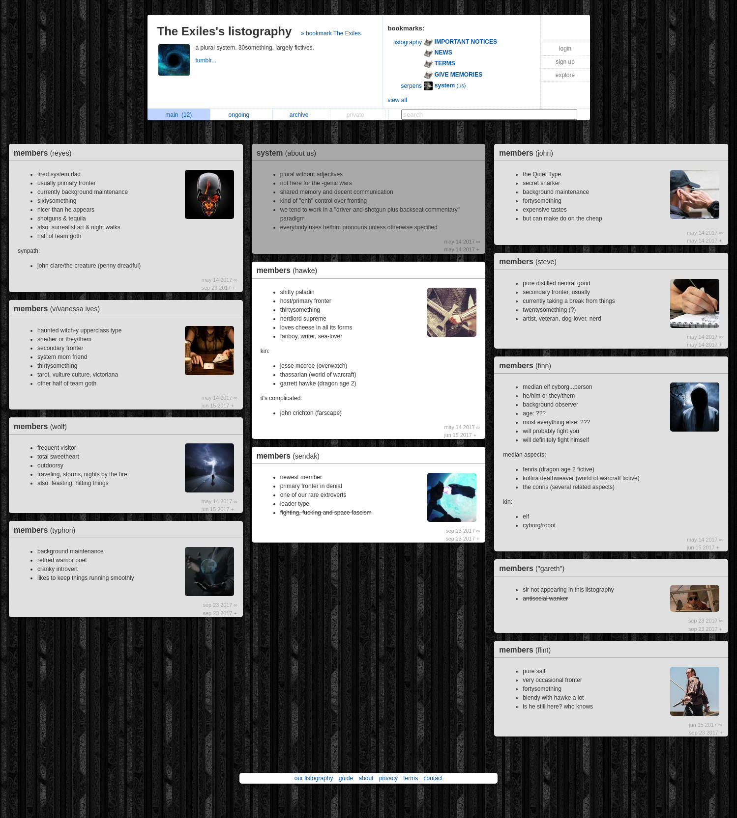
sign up (565, 61)
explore (565, 75)
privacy (388, 778)
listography (407, 42)
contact (433, 778)
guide (346, 778)
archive (302, 114)
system (289, 153)
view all (397, 100)
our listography (314, 778)
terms (410, 778)
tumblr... (207, 60)
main (178, 114)
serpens (411, 85)
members (45, 153)
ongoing (242, 114)
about (366, 778)
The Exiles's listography (224, 31)
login (565, 48)
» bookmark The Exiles (331, 33)
